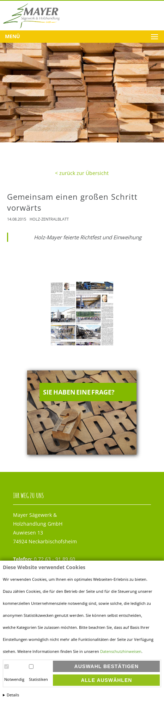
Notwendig (14, 679)
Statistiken (38, 679)
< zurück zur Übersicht (82, 173)
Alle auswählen (106, 680)
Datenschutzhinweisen (120, 651)
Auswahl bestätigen (106, 666)
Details (13, 694)
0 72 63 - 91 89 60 (44, 559)
